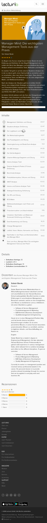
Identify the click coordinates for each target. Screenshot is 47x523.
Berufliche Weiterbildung (12, 10)
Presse (4, 428)
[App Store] (8, 504)
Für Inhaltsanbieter (8, 457)
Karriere (4, 475)
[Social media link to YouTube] (15, 495)
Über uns (5, 425)
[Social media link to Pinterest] (11, 495)
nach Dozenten (7, 446)
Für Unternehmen (8, 454)
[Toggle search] (36, 4)
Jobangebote (6, 431)
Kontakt (4, 434)
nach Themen (6, 440)
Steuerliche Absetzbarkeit (25, 517)
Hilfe (3, 483)
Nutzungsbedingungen (26, 515)
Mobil (3, 486)
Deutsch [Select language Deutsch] (6, 519)
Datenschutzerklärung (9, 515)
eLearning (5, 477)
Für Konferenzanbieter (9, 460)
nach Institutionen (8, 443)
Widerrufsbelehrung (8, 517)
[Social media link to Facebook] (3, 495)
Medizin (4, 469)
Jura (3, 472)
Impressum (39, 517)
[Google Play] (21, 504)
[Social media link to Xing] (19, 495)
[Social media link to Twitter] (7, 495)
